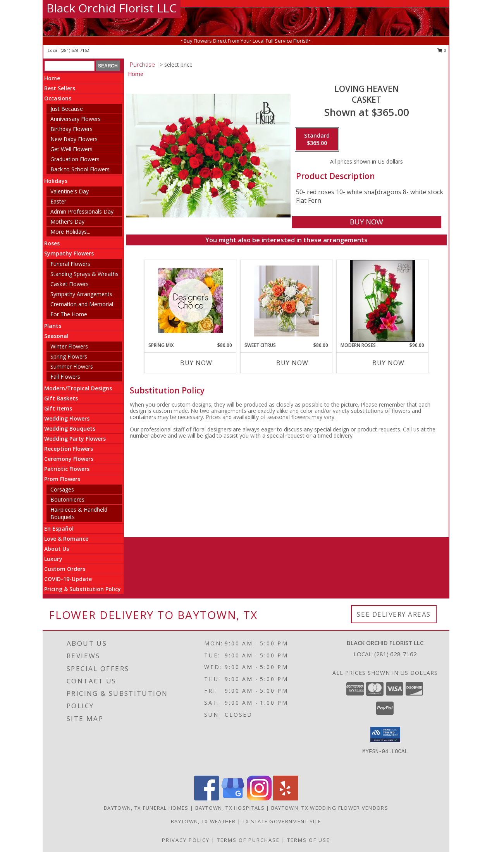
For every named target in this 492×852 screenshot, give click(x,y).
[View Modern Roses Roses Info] (382, 301)
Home (52, 78)
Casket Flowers (69, 284)
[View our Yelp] (285, 798)
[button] (385, 734)
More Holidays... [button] (70, 231)
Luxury (53, 558)
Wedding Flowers (66, 418)
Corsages (62, 489)
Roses (52, 243)
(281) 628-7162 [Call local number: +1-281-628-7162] (75, 50)
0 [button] (442, 50)
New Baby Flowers (74, 139)
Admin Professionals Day (82, 211)
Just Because (66, 108)
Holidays (55, 181)
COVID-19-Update (68, 579)
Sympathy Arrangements (81, 294)
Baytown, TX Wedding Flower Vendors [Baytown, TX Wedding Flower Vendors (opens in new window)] (329, 807)
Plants (52, 325)
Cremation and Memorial (81, 304)
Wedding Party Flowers (75, 438)
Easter (58, 201)
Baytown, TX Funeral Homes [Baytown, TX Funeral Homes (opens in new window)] (146, 807)
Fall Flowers (65, 376)
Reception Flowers (68, 448)
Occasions (57, 98)
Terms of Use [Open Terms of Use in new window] (308, 839)
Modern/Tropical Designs (78, 388)
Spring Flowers (68, 356)
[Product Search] (70, 66)
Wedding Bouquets (69, 428)
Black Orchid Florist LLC (111, 8)
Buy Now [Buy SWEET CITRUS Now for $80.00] (292, 363)
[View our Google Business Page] (232, 798)
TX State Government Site (282, 821)
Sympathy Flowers (69, 253)
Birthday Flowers (71, 129)
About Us (56, 548)
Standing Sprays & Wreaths (84, 274)
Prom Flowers (62, 479)
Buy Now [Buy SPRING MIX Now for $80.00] (196, 363)
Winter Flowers (69, 346)
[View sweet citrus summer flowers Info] (286, 301)
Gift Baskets (61, 398)
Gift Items (58, 408)
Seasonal (56, 336)
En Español (59, 528)
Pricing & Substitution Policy (82, 589)
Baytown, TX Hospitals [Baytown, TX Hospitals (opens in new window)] (230, 807)
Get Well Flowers (71, 149)
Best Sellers (59, 88)
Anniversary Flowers (75, 118)
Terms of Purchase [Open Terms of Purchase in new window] (248, 839)
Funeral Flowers (70, 263)
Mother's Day (67, 221)
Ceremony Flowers (68, 458)
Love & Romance (66, 538)
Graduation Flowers (75, 159)
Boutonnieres (67, 499)
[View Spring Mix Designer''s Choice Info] (190, 301)
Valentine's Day (69, 191)
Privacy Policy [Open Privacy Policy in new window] (186, 839)
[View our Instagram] (259, 798)
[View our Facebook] (206, 798)
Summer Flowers (71, 366)
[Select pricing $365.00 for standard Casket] (317, 139)
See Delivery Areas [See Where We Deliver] (394, 614)
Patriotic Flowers (66, 469)
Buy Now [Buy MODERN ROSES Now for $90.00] (388, 363)
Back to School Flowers (80, 169)
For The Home (68, 314)
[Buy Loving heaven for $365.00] (366, 222)
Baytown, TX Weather (203, 821)
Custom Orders (64, 569)
